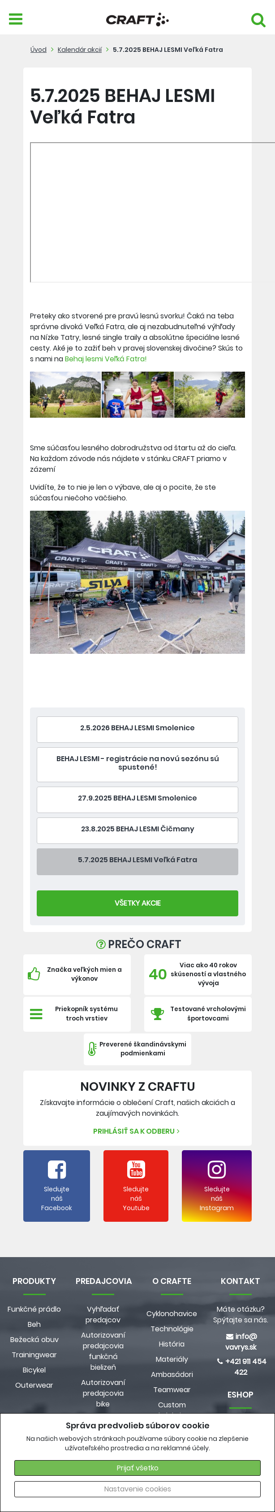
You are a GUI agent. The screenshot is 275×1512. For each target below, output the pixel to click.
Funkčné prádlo (34, 1309)
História (172, 1344)
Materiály (172, 1359)
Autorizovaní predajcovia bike (103, 1393)
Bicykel (34, 1370)
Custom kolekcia (172, 1410)
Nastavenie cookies (137, 1489)
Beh (34, 1324)
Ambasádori (172, 1374)
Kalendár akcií (80, 49)
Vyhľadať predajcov (103, 1314)
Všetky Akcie (138, 903)
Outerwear (34, 1385)
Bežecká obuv (34, 1339)
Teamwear (172, 1390)
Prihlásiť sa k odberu (137, 1131)
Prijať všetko (138, 1468)
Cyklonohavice (171, 1314)
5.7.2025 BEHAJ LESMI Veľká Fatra (168, 49)
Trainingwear (34, 1355)
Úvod (38, 49)
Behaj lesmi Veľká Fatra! (106, 359)
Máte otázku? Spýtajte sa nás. (240, 1314)
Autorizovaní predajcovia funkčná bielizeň (103, 1351)
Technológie (171, 1329)
